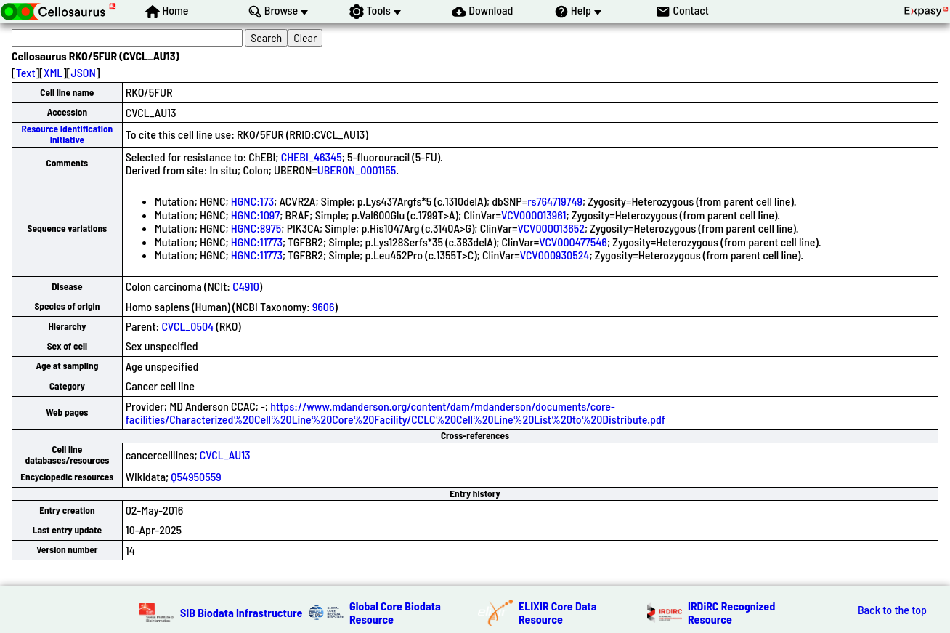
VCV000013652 (551, 228)
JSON (83, 72)
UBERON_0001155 (356, 170)
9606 (323, 306)
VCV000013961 (533, 215)
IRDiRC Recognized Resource (731, 612)
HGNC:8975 (256, 228)
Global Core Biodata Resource (395, 612)
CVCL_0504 (187, 326)
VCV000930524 (555, 255)
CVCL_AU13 (225, 454)
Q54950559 (196, 476)
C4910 (245, 286)
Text (26, 72)
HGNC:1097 (255, 215)
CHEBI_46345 (311, 157)
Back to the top (892, 609)
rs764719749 (554, 201)
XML (53, 72)
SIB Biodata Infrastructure (241, 612)
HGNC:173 (252, 201)
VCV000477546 (573, 242)
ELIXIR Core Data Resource (558, 612)
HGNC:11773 (257, 242)
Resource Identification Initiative (67, 134)
